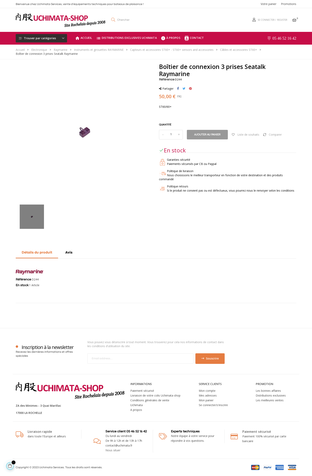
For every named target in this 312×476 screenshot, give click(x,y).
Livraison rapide (40, 431)
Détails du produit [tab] (37, 252)
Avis (68, 252)
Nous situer (112, 450)
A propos (136, 410)
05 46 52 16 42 (284, 38)
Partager (178, 88)
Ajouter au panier (207, 134)
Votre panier (268, 4)
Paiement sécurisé (142, 391)
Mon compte (207, 391)
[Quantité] (171, 134)
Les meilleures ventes (270, 400)
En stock (22, 285)
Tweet (183, 88)
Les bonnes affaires (268, 391)
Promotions (288, 4)
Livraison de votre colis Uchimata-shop (155, 395)
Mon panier (206, 400)
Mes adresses (208, 395)
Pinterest (190, 88)
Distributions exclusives (271, 395)
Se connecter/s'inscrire (213, 405)
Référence (166, 79)
